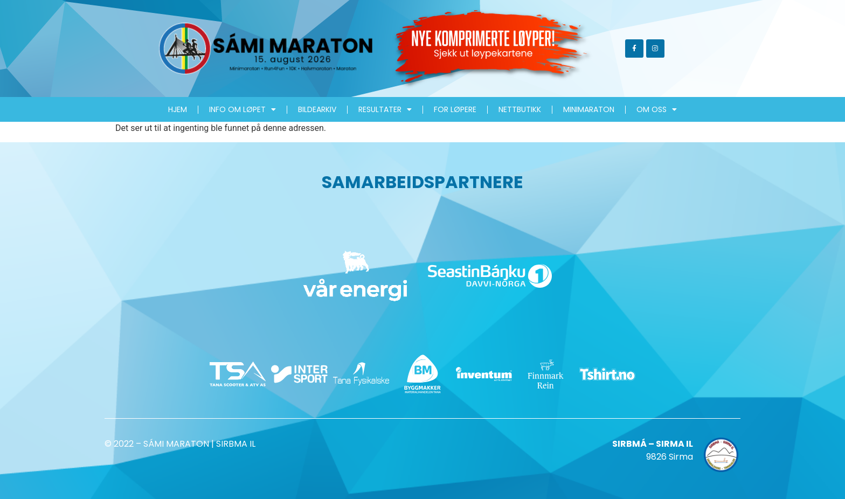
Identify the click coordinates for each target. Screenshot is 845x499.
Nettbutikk (519, 109)
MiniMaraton (588, 109)
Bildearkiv (317, 109)
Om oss (656, 109)
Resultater (385, 109)
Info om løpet (242, 109)
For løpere (455, 109)
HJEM (177, 109)
